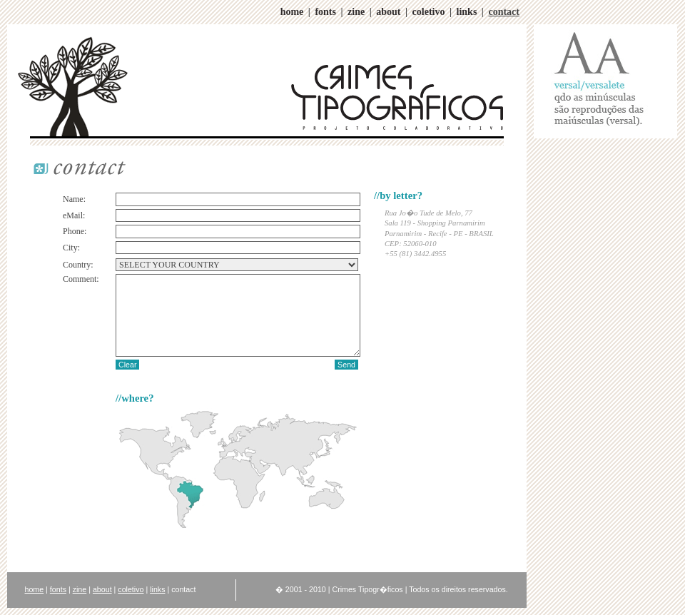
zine (356, 11)
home (292, 11)
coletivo (428, 11)
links (467, 11)
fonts (325, 11)
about (388, 11)
